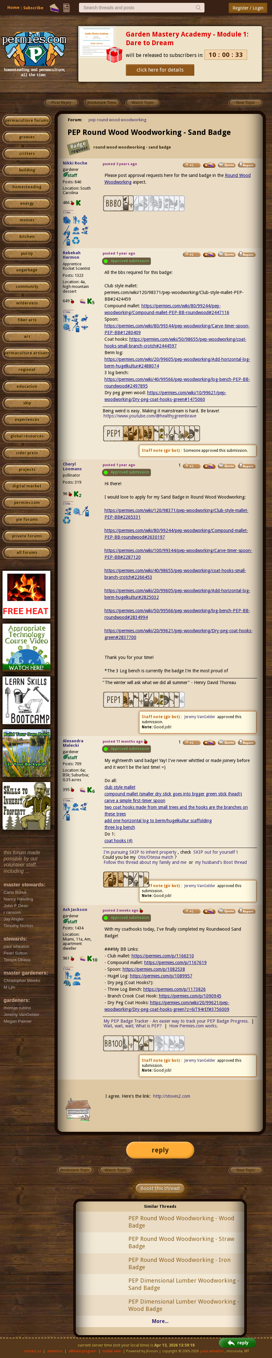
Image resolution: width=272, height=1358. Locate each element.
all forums (27, 552)
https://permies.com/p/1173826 (174, 989)
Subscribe (33, 7)
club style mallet (119, 787)
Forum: (75, 119)
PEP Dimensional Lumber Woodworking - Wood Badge (183, 1305)
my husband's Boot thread (221, 862)
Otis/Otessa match (155, 857)
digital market (26, 486)
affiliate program (82, 1351)
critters (27, 153)
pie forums (27, 519)
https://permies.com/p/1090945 (190, 995)
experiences (27, 419)
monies (27, 220)
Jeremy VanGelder (199, 717)
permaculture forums (27, 120)
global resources (27, 436)
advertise (54, 1351)
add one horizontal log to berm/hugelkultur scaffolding (158, 820)
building (27, 170)
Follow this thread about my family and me (145, 862)
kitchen (27, 236)
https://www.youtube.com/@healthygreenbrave (150, 415)
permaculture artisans (27, 353)
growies (27, 137)
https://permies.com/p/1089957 (161, 975)
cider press (27, 453)
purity (27, 253)
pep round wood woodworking (118, 119)
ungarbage (27, 270)
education (27, 386)
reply (160, 1150)
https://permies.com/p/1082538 (154, 969)
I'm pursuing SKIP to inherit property (140, 852)
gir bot (171, 450)
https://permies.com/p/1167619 (175, 962)
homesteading (26, 187)
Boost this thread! (160, 1188)
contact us (32, 1351)
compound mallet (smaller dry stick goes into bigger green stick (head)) (173, 793)
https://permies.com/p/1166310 (163, 955)
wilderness (27, 303)
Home (13, 7)
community (27, 286)
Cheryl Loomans (72, 466)
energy (27, 203)
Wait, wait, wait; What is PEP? (133, 1025)
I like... (68, 212)
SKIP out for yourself (214, 852)
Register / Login (248, 7)
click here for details (160, 70)
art (27, 336)
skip (27, 403)
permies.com (27, 502)
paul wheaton (212, 1351)
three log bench (119, 827)
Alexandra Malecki (73, 743)
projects (27, 469)
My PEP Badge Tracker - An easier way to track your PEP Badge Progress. (176, 1021)
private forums (27, 536)
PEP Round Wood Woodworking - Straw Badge (181, 1243)
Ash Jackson (75, 909)
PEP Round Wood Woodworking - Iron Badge (179, 1263)
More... (160, 1321)
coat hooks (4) (118, 840)
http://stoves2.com (171, 1096)
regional (26, 370)
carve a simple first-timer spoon (134, 800)
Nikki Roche (75, 163)
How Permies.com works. (193, 1025)
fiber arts (27, 320)
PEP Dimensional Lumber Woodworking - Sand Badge (183, 1284)
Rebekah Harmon (72, 255)
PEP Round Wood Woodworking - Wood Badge (181, 1222)
